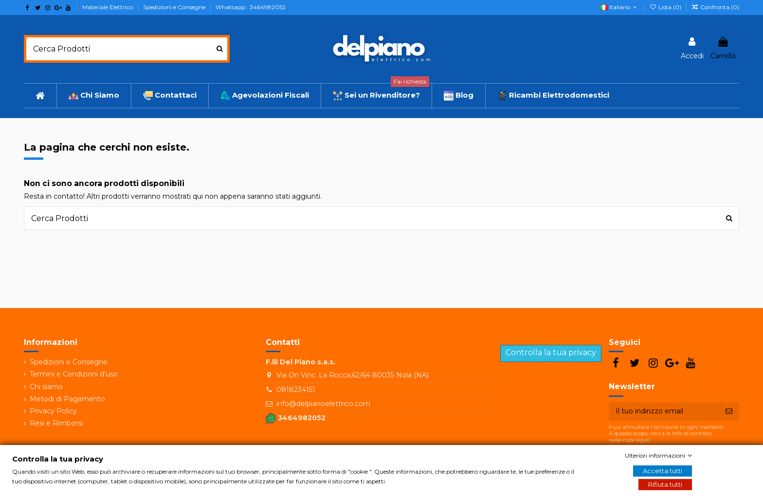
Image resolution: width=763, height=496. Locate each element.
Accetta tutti (662, 471)
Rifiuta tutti (665, 484)
